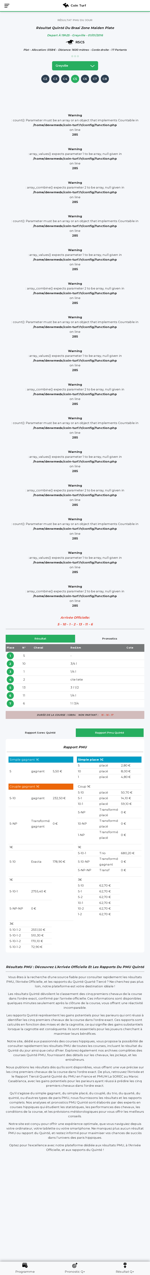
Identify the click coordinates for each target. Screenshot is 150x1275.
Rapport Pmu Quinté (109, 732)
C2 (45, 79)
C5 (75, 79)
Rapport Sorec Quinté (40, 732)
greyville (75, 66)
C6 (85, 79)
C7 (95, 79)
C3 (55, 79)
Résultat (40, 638)
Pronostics (109, 638)
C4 (65, 79)
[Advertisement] (75, 92)
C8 (105, 79)
